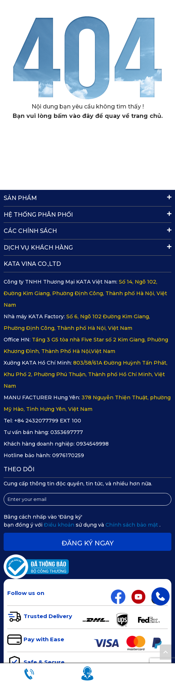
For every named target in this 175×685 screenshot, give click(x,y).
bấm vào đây (73, 115)
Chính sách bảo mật (132, 525)
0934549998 (92, 444)
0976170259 (68, 455)
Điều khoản (60, 525)
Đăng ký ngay (88, 543)
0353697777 (66, 432)
